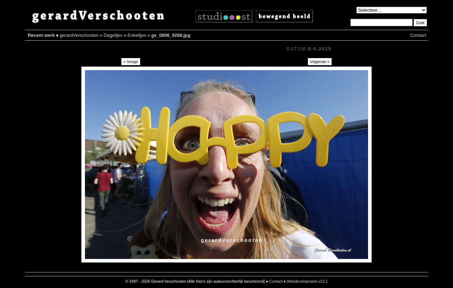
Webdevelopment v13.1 (307, 281)
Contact (418, 35)
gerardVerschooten (79, 35)
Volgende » (319, 62)
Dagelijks (113, 35)
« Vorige (131, 62)
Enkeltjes (136, 35)
